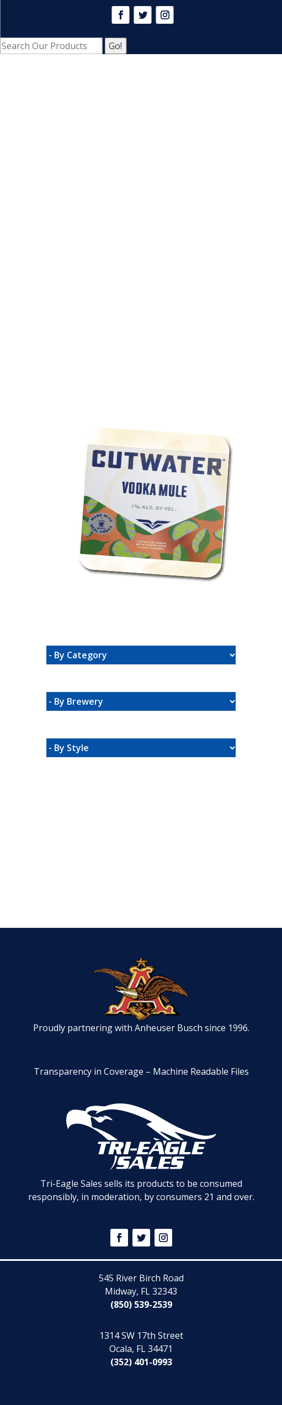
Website (95, 410)
